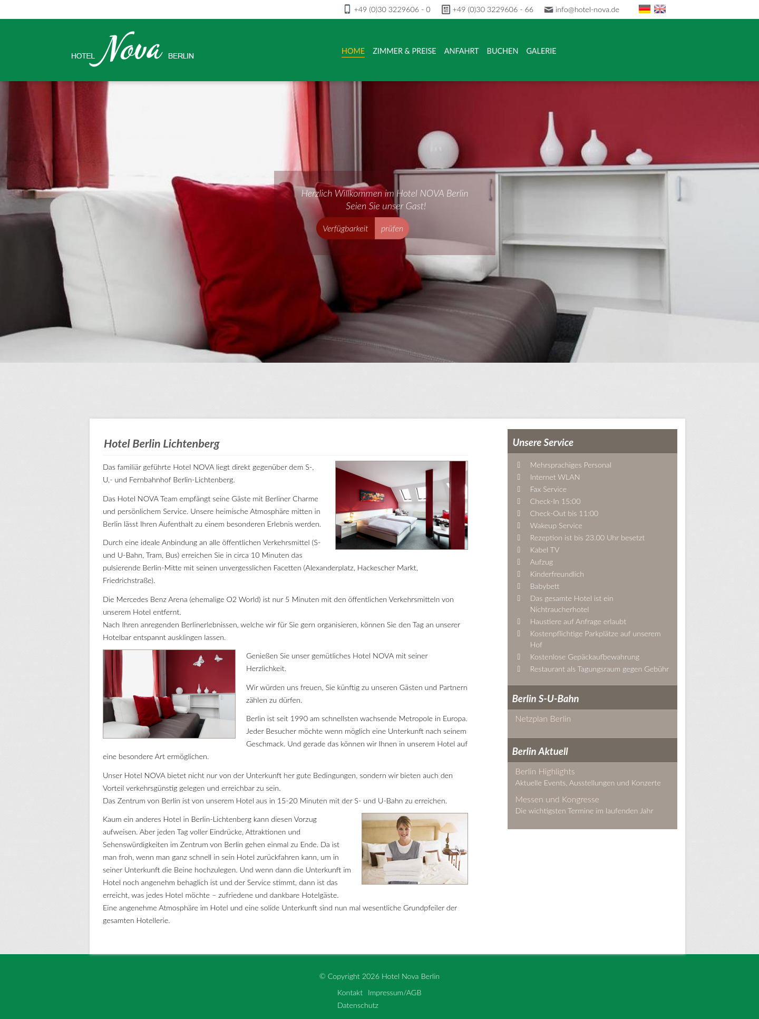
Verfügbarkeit (345, 228)
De (644, 9)
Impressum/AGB (394, 992)
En (660, 9)
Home (353, 50)
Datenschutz (357, 1005)
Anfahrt (461, 50)
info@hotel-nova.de (581, 9)
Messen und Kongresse (557, 799)
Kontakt (350, 992)
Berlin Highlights (545, 771)
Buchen (503, 50)
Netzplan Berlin (543, 718)
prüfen (392, 228)
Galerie (541, 50)
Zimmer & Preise (404, 50)
